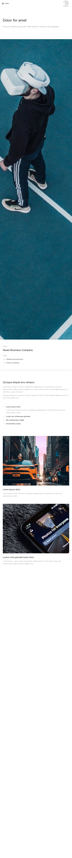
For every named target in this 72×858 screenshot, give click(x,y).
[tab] (36, 407)
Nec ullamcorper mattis (15, 420)
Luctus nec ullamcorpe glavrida (18, 416)
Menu (5, 3)
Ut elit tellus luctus (13, 424)
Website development (14, 359)
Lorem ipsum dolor (13, 407)
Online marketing (12, 363)
